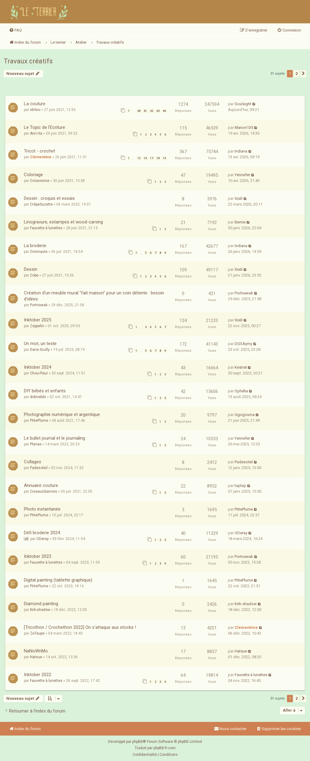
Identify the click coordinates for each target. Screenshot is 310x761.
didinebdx (38, 397)
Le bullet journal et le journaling (54, 438)
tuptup (240, 485)
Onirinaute (39, 252)
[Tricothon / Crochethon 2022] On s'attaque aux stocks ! (80, 627)
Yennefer (242, 175)
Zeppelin (37, 326)
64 (164, 110)
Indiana (241, 151)
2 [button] (296, 73)
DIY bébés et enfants (45, 391)
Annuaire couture (41, 485)
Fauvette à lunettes (46, 228)
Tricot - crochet (39, 151)
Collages (32, 461)
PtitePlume (39, 420)
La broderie (35, 245)
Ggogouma (245, 414)
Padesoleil (39, 468)
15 (138, 158)
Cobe (34, 275)
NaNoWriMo (36, 651)
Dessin (30, 269)
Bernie (240, 222)
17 (151, 158)
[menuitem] (15, 30)
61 (145, 110)
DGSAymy (243, 343)
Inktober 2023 (37, 556)
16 (145, 158)
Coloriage (33, 174)
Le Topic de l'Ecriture (44, 127)
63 (158, 110)
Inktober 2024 (37, 367)
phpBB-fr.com (164, 748)
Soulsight (243, 104)
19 (164, 158)
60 (138, 110)
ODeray (42, 539)
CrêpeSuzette (41, 204)
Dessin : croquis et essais (49, 198)
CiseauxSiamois (43, 491)
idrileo (35, 110)
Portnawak (39, 305)
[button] (303, 73)
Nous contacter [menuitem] (230, 728)
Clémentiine (40, 157)
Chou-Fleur (39, 373)
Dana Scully (40, 349)
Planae (35, 444)
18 (158, 158)
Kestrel (241, 367)
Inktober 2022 (37, 674)
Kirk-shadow (40, 610)
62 (151, 110)
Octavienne (39, 181)
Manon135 (244, 127)
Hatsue (36, 657)
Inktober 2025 (37, 320)
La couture (34, 103)
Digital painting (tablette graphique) (58, 580)
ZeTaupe (37, 633)
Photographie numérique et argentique (62, 414)
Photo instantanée (42, 509)
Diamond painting (41, 603)
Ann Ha (36, 133)
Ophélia (241, 391)
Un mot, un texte (40, 343)
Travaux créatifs (28, 61)
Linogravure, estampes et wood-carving (63, 222)
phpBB (137, 741)
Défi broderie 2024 (42, 532)
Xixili (238, 198)
